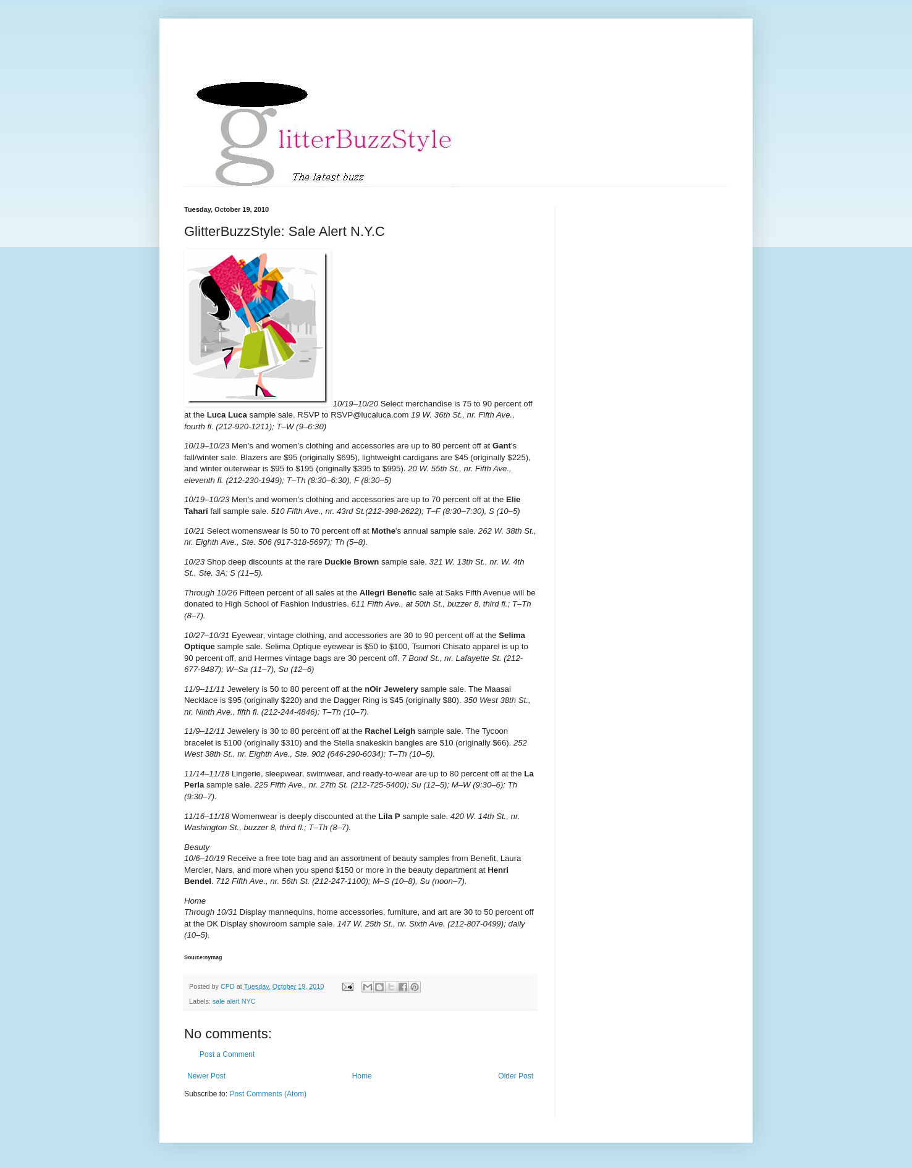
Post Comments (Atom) (267, 1094)
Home (362, 1076)
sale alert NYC (234, 1001)
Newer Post (206, 1076)
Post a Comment (227, 1054)
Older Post (515, 1076)
